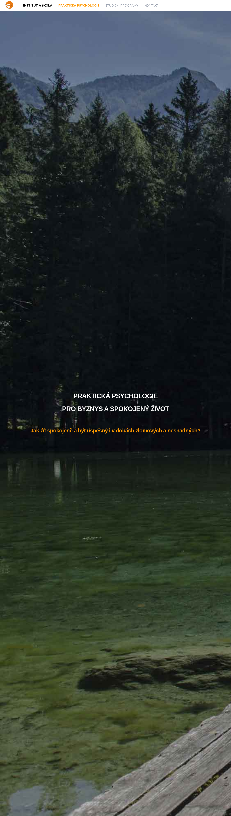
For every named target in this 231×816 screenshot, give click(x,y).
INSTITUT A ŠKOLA (37, 5)
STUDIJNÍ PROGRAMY (122, 5)
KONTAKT (151, 5)
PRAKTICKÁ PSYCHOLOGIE (78, 5)
